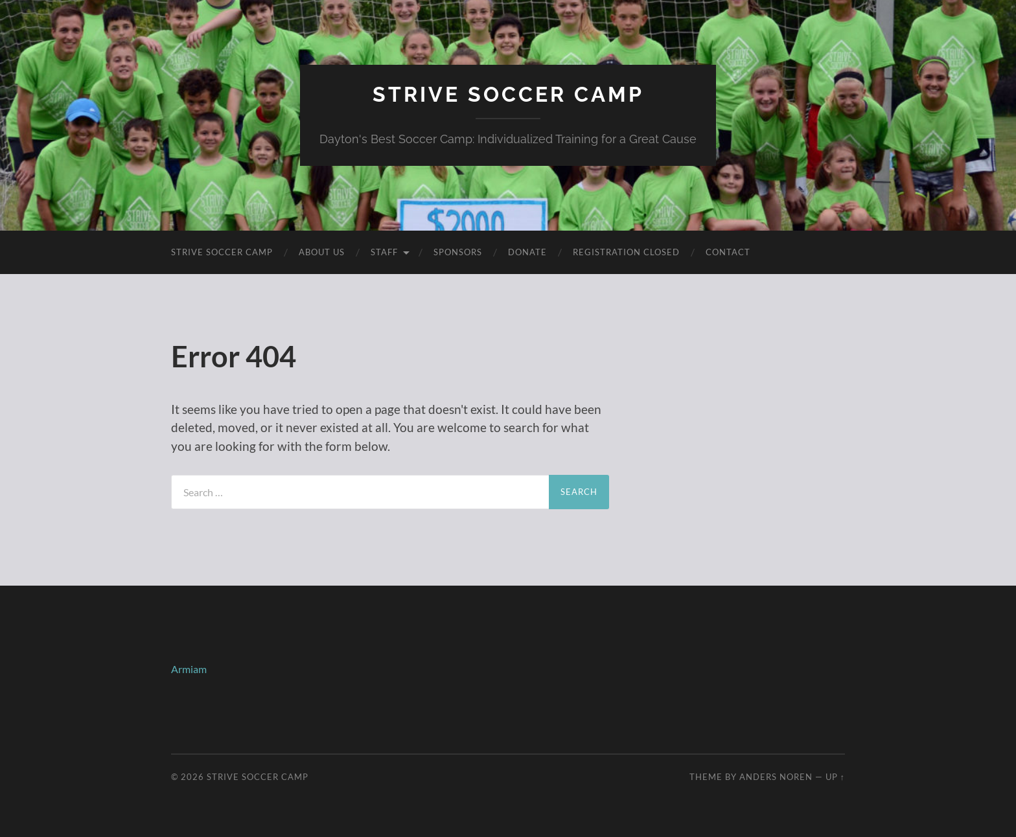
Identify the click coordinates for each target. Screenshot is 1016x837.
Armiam (189, 669)
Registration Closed (626, 252)
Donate (527, 252)
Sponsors (457, 252)
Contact (728, 252)
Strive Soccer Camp (508, 94)
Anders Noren (776, 777)
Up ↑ (835, 777)
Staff (384, 252)
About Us (322, 252)
